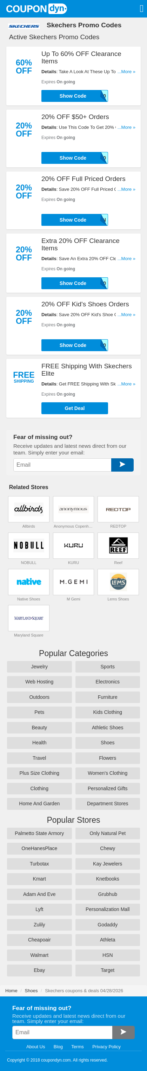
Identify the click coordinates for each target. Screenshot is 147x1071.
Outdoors (39, 697)
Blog (58, 1046)
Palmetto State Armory (39, 833)
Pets (39, 712)
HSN (107, 955)
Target (107, 970)
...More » (126, 71)
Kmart (39, 879)
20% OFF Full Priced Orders (83, 178)
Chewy (107, 848)
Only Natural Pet (107, 833)
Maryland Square (29, 635)
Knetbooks (107, 879)
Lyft (39, 909)
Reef (118, 563)
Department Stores (107, 803)
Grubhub (107, 894)
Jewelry (39, 666)
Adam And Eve (39, 894)
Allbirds (28, 526)
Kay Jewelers (107, 864)
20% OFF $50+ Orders (75, 116)
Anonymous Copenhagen (73, 526)
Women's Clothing (107, 773)
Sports (108, 666)
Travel (39, 758)
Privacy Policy (106, 1046)
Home (11, 990)
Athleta (107, 940)
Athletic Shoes (107, 727)
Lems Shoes (118, 599)
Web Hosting (39, 681)
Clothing (39, 788)
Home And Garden (39, 803)
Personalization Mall (107, 909)
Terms (77, 1046)
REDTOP (118, 526)
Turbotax (39, 864)
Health (39, 742)
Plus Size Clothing (39, 773)
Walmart (39, 955)
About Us (35, 1046)
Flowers (107, 758)
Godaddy (108, 924)
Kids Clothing (107, 712)
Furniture (108, 697)
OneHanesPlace (39, 848)
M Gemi (73, 599)
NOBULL (28, 563)
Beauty (39, 727)
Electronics (108, 681)
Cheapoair (39, 940)
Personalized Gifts (108, 788)
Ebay (39, 970)
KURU (73, 563)
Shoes (108, 742)
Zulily (39, 924)
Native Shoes (28, 599)
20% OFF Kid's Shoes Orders (85, 304)
